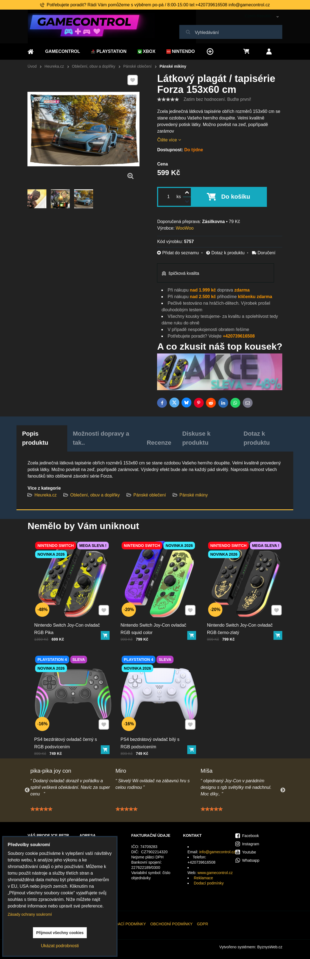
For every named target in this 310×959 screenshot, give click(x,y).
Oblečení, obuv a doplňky (95, 495)
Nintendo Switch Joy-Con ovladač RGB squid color (154, 625)
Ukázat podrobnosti (60, 945)
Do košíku (235, 196)
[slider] (168, 99)
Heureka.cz (45, 495)
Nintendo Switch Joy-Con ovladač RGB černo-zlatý (240, 625)
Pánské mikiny (194, 495)
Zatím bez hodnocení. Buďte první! (217, 99)
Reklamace (203, 878)
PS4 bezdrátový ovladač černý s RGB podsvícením (66, 739)
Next (283, 790)
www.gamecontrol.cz (215, 872)
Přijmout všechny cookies (60, 933)
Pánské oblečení (149, 495)
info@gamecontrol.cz (217, 852)
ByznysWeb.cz (270, 947)
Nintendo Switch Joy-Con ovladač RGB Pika (67, 625)
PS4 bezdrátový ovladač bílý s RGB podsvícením (151, 739)
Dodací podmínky (209, 883)
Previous (27, 790)
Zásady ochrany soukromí (30, 914)
